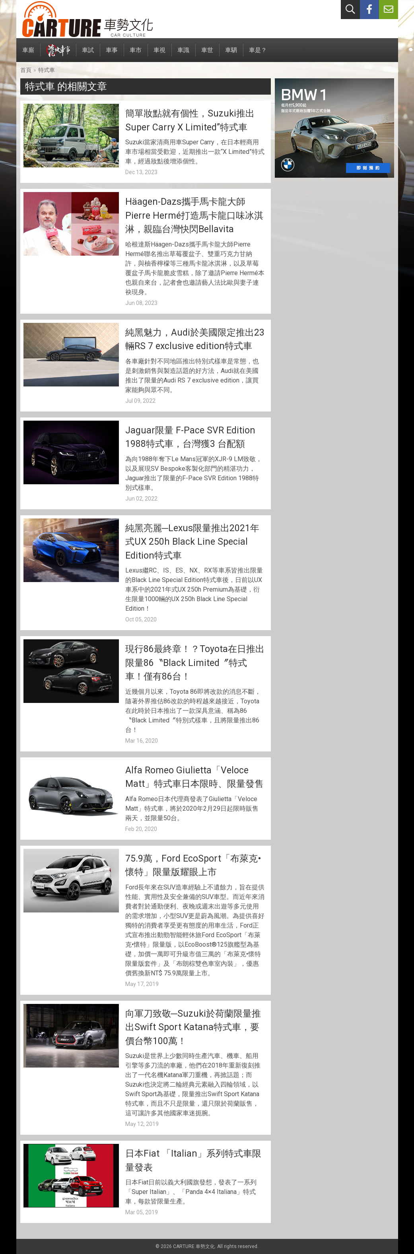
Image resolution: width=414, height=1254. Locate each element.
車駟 (231, 54)
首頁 (25, 70)
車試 (88, 54)
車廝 (28, 54)
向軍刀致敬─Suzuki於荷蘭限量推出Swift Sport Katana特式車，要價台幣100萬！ (193, 1027)
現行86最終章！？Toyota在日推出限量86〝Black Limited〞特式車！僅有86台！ (194, 663)
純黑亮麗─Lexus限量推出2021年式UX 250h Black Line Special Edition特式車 (192, 542)
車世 (207, 54)
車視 (159, 54)
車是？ (258, 54)
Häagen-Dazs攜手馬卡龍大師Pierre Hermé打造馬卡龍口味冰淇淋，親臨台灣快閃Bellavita (194, 215)
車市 (136, 54)
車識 (183, 54)
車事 (112, 54)
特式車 (46, 70)
